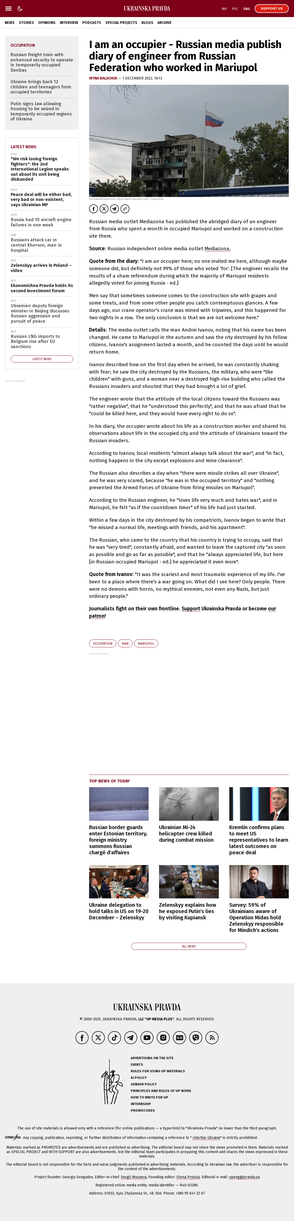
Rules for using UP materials (158, 1071)
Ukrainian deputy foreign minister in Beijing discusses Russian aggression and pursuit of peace (40, 313)
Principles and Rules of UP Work (161, 1091)
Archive (164, 22)
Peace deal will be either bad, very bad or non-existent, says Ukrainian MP (41, 199)
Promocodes (143, 1110)
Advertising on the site (152, 1058)
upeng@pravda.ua (244, 1177)
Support (191, 609)
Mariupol (146, 644)
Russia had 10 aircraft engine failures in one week (41, 222)
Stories (26, 22)
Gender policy (144, 1084)
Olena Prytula (188, 1177)
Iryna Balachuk (103, 78)
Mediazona (216, 249)
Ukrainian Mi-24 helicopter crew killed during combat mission (186, 833)
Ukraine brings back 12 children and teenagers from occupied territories (40, 87)
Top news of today (109, 781)
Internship (141, 1104)
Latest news (23, 146)
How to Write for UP (149, 1097)
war (125, 644)
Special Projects (121, 22)
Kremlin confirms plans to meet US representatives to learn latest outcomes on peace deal (258, 840)
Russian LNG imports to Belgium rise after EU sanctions (35, 341)
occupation (102, 644)
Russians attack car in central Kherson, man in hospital (36, 245)
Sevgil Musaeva (133, 1177)
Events (137, 1065)
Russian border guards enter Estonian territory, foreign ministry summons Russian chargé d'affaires (118, 840)
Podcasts (91, 22)
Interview (69, 22)
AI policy (139, 1078)
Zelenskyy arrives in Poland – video (41, 268)
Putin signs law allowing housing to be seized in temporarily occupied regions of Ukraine (41, 111)
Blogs (147, 22)
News (10, 22)
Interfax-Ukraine (206, 1137)
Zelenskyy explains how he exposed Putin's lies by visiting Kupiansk (187, 911)
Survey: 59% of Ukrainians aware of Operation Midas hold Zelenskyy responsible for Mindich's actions (256, 917)
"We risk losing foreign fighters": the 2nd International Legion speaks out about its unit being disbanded (40, 169)
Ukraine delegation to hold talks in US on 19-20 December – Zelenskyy (119, 911)
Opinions (47, 22)
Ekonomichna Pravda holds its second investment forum (42, 288)
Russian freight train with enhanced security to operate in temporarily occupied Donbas (41, 62)
